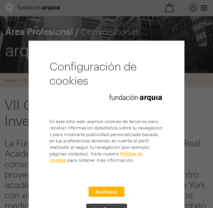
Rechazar (106, 191)
